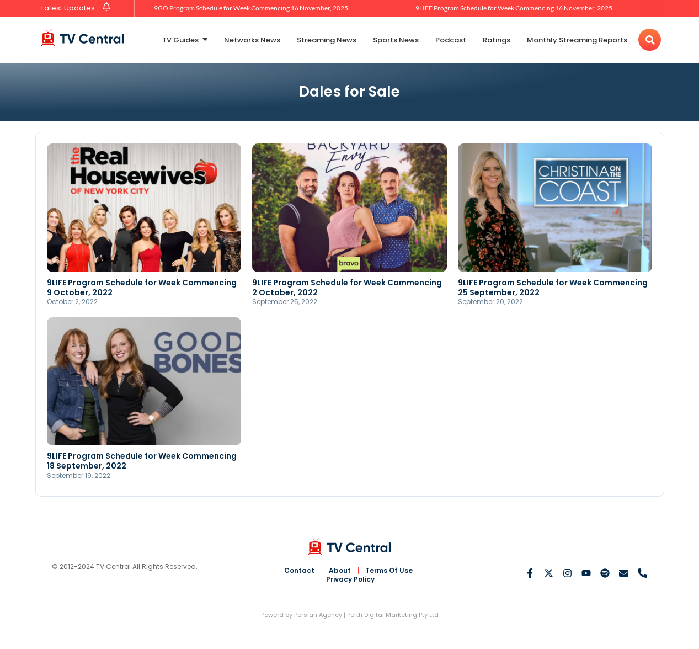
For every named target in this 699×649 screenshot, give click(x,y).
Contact (299, 570)
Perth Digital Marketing (382, 614)
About (340, 570)
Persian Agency (318, 614)
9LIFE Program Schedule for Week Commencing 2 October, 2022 (347, 287)
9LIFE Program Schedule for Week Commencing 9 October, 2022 (142, 287)
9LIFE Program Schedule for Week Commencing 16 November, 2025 (513, 8)
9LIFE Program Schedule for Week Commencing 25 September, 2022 (553, 287)
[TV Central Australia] (82, 37)
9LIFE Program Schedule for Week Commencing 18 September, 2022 (142, 460)
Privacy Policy (350, 579)
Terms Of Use (389, 570)
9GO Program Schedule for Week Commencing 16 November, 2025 (251, 8)
